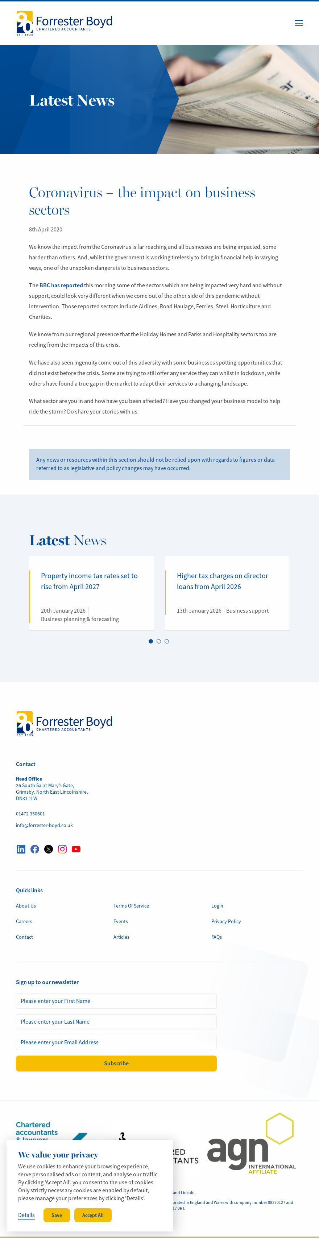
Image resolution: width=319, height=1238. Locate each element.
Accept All (93, 1215)
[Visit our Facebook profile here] (35, 849)
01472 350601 (30, 813)
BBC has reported (61, 285)
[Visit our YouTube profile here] (76, 849)
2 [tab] (158, 641)
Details (26, 1215)
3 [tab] (166, 641)
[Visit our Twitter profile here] (49, 849)
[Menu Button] (299, 23)
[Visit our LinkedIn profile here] (21, 849)
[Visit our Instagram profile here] (62, 849)
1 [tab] (150, 641)
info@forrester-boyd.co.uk (44, 825)
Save (56, 1215)
